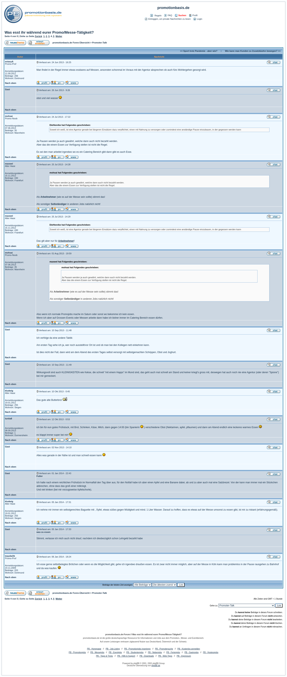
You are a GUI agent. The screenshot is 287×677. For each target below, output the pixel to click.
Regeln (157, 15)
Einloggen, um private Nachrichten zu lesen (168, 19)
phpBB (137, 663)
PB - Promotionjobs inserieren (137, 649)
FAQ (168, 15)
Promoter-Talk (99, 42)
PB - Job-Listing (113, 649)
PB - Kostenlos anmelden (188, 649)
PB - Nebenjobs (155, 652)
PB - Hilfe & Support (126, 656)
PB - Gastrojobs (192, 652)
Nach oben (10, 83)
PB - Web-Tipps (165, 656)
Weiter (59, 36)
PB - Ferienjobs (173, 652)
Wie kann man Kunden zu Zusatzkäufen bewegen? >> (253, 51)
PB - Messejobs (97, 652)
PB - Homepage (94, 649)
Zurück (38, 36)
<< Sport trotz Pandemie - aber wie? (198, 51)
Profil (193, 15)
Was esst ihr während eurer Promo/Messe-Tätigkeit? (49, 32)
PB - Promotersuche (164, 649)
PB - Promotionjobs (77, 652)
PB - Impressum (184, 656)
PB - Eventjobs (115, 652)
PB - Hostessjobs (210, 652)
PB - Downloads (147, 656)
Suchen (180, 15)
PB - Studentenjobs (135, 652)
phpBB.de (155, 665)
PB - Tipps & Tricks (104, 656)
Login (198, 19)
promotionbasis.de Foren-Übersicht (70, 42)
